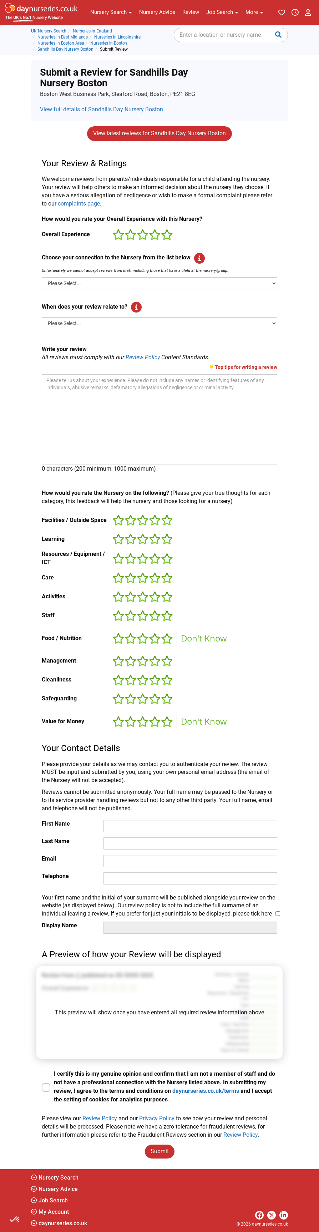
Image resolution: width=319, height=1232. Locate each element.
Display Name (59, 925)
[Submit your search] (278, 35)
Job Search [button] (49, 1200)
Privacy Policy (156, 1118)
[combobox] (231, 35)
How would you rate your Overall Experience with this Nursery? (122, 219)
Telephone (55, 876)
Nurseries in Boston (108, 43)
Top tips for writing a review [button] (243, 367)
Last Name (56, 841)
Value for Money (63, 721)
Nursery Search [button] (55, 1177)
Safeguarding (59, 698)
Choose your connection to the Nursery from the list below (116, 257)
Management (59, 660)
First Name (56, 823)
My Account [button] (50, 1211)
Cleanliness (56, 679)
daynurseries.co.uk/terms (205, 1090)
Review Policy (143, 357)
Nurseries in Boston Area (60, 43)
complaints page (79, 203)
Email (49, 858)
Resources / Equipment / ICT (73, 558)
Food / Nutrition (62, 638)
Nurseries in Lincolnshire (117, 37)
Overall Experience (66, 234)
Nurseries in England (92, 31)
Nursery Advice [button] (54, 1189)
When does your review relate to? (84, 306)
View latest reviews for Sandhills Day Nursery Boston (159, 133)
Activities (53, 596)
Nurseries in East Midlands (62, 37)
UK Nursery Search (48, 31)
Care (48, 577)
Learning (53, 539)
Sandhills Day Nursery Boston (65, 49)
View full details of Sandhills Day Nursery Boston (101, 109)
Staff (48, 615)
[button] (111, 12)
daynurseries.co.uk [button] (59, 1223)
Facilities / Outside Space (74, 520)
